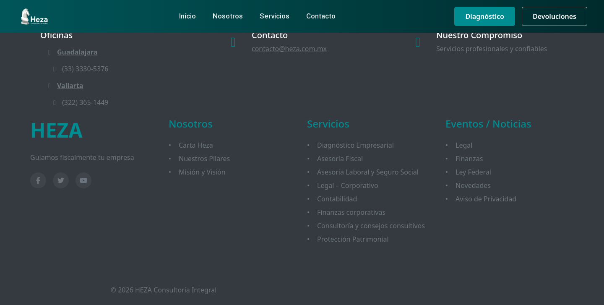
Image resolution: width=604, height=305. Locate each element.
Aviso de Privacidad (486, 198)
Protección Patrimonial (353, 239)
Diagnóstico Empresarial (355, 145)
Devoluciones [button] (554, 16)
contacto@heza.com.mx (289, 48)
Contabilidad (337, 198)
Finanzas (469, 158)
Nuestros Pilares (204, 158)
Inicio (187, 16)
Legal (464, 145)
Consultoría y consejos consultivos (371, 225)
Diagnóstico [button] (484, 16)
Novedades (473, 185)
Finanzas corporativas (351, 212)
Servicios (274, 16)
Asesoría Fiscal (340, 158)
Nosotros (228, 16)
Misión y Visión (202, 172)
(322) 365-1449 (79, 102)
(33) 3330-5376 (79, 68)
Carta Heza (196, 145)
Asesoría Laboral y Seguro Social (368, 172)
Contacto (321, 16)
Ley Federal (473, 172)
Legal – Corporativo (347, 185)
